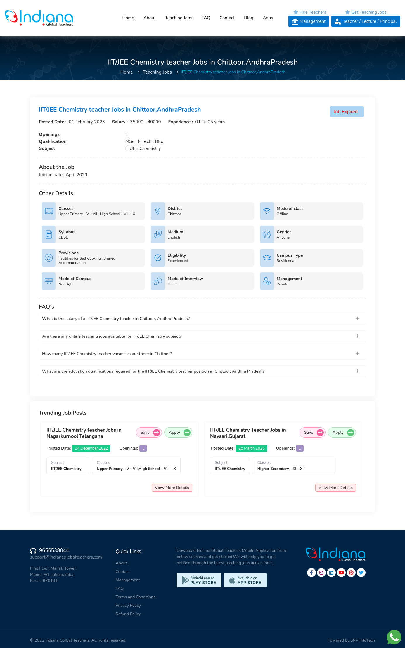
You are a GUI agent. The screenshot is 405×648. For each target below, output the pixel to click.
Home (128, 18)
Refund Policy (128, 614)
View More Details (172, 487)
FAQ (206, 18)
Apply (180, 432)
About (149, 18)
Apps (268, 18)
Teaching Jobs (178, 18)
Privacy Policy (128, 605)
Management (128, 580)
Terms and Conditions (135, 597)
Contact (227, 18)
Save (150, 432)
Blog (248, 18)
